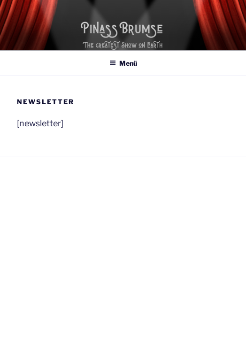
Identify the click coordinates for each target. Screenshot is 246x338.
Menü (123, 63)
